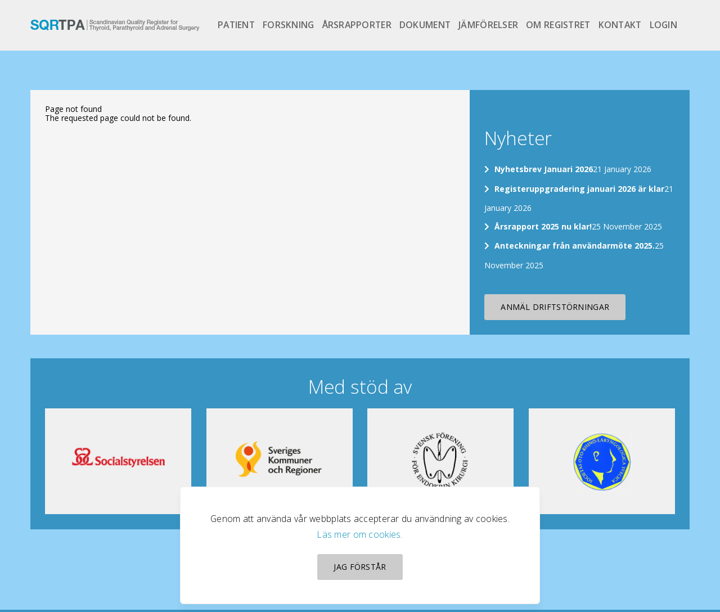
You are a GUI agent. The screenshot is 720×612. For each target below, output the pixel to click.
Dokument (425, 25)
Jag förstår (360, 566)
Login (663, 25)
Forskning (288, 25)
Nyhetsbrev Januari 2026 (543, 169)
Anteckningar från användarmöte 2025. (574, 245)
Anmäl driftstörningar (555, 307)
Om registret (558, 25)
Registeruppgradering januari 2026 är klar (579, 188)
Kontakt (620, 25)
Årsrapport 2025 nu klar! (543, 226)
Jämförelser (488, 25)
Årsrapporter (357, 25)
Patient (236, 25)
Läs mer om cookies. (359, 534)
